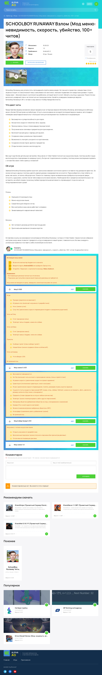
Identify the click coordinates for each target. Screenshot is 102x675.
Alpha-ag (9, 16)
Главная (6, 660)
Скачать (15, 62)
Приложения (25, 660)
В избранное (91, 58)
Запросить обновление (36, 62)
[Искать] (95, 10)
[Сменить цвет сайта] (83, 3)
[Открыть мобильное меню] (96, 4)
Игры (15, 16)
